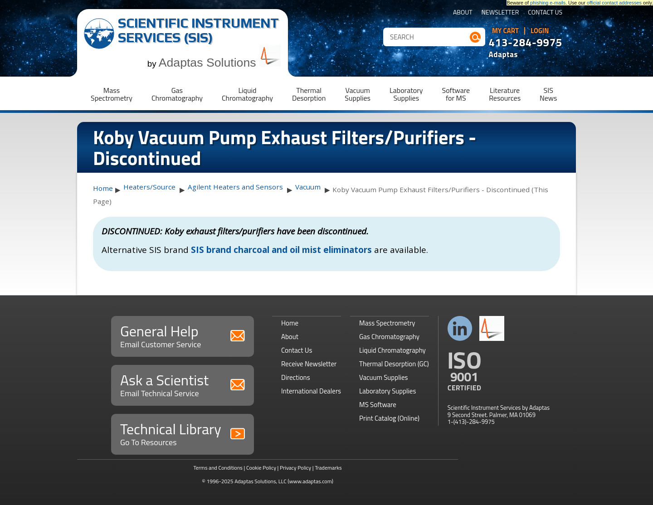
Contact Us (545, 13)
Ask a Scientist (182, 384)
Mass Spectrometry (387, 323)
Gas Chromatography (389, 336)
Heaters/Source (149, 186)
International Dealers (311, 391)
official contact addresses (614, 2)
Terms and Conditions (218, 467)
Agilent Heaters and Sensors (235, 186)
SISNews (548, 94)
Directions (295, 377)
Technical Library (182, 433)
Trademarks (328, 467)
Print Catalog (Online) (389, 418)
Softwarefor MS (456, 94)
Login (540, 30)
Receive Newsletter (308, 364)
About (463, 13)
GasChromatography (177, 94)
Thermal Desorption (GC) (394, 364)
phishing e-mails (547, 2)
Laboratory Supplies (387, 391)
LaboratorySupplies (406, 94)
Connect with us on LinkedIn (460, 328)
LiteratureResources (505, 94)
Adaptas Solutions (220, 62)
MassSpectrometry (111, 94)
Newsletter (500, 13)
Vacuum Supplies (383, 377)
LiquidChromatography (247, 94)
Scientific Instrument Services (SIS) (198, 30)
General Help (182, 335)
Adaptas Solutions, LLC (260, 481)
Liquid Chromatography (392, 350)
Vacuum (308, 186)
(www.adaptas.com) (310, 481)
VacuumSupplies (357, 94)
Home (103, 188)
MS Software (377, 404)
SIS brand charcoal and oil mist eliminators (281, 250)
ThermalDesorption (309, 94)
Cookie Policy (261, 467)
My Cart (505, 30)
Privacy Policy (295, 467)
